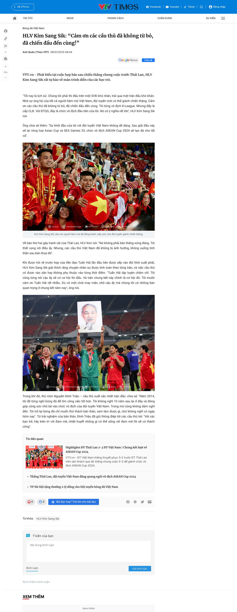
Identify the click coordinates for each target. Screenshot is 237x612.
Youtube (172, 7)
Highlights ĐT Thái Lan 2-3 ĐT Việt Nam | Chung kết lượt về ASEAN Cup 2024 (106, 450)
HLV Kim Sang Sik (48, 518)
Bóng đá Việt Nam (34, 28)
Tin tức (28, 18)
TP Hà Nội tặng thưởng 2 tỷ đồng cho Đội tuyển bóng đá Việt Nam (74, 487)
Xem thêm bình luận (36, 582)
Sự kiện (210, 18)
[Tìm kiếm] (201, 7)
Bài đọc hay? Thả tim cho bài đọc (73, 502)
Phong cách (116, 18)
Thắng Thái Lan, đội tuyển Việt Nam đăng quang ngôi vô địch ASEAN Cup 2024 (83, 476)
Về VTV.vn (21, 6)
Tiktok (189, 7)
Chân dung (165, 18)
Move (70, 18)
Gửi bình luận (139, 568)
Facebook (153, 7)
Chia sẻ (148, 60)
